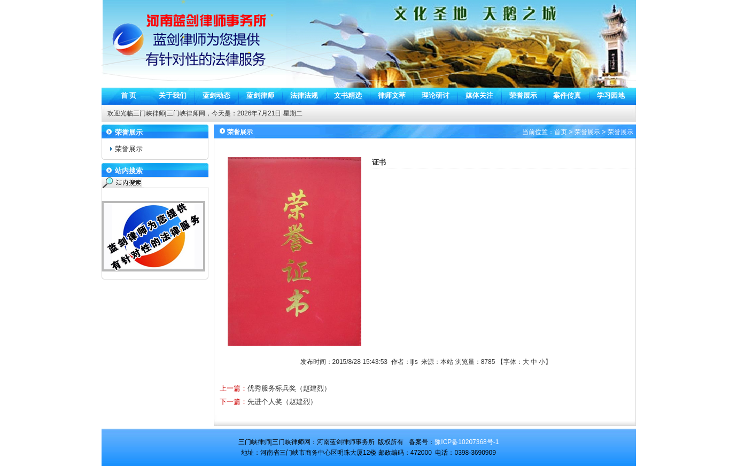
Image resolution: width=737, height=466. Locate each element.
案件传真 (567, 95)
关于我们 (173, 95)
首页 (560, 132)
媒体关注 (479, 95)
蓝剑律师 (260, 95)
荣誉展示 (523, 95)
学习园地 (611, 95)
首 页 (129, 95)
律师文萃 (392, 95)
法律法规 (304, 95)
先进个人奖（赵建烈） (282, 402)
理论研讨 (435, 95)
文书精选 (348, 95)
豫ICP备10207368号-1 (467, 442)
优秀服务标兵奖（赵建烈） (289, 388)
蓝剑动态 (216, 95)
